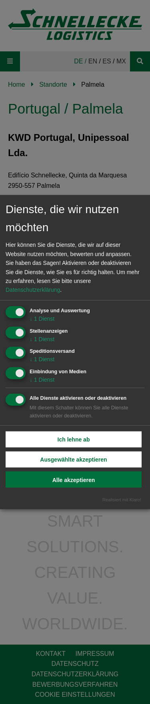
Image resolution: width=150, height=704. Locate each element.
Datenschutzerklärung (33, 290)
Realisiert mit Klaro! (121, 499)
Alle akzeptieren (73, 480)
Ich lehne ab (74, 439)
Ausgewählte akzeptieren (73, 459)
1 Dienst (42, 318)
